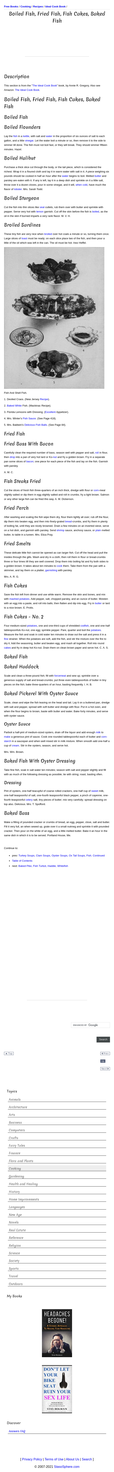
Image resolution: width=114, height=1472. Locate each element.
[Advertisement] (57, 46)
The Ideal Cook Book (45, 85)
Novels (14, 1222)
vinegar (29, 140)
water (49, 136)
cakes (7, 647)
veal (42, 207)
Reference (16, 1238)
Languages (17, 1207)
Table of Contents (22, 860)
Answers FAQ (17, 1431)
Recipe (44, 399)
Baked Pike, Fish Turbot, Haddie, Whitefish (43, 865)
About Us (72, 1459)
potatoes (32, 625)
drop (12, 457)
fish (15, 136)
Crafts (13, 1138)
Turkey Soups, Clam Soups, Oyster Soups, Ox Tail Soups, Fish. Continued (61, 855)
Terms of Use (54, 1459)
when (79, 184)
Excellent (50, 412)
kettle (26, 136)
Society (14, 1261)
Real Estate (17, 1230)
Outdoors (16, 1284)
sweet (94, 790)
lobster (18, 189)
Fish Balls (41, 424)
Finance (14, 1153)
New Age (15, 1215)
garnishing (51, 570)
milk (98, 732)
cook (59, 565)
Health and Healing (23, 1184)
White (18, 405)
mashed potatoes (19, 598)
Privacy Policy (32, 1459)
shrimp (60, 530)
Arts (12, 1115)
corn (96, 490)
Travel (13, 1276)
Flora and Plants (21, 1161)
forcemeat (60, 675)
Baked (10, 405)
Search (87, 1459)
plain (98, 530)
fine (6, 638)
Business (15, 1123)
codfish (84, 625)
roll (97, 452)
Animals (15, 1099)
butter (98, 175)
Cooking (15, 1169)
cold (85, 184)
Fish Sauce (29, 418)
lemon (39, 211)
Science (14, 1253)
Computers (17, 1130)
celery (29, 799)
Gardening (16, 1176)
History (14, 1192)
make (7, 736)
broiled (48, 233)
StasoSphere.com (66, 1466)
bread (68, 521)
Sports (14, 1269)
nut (55, 457)
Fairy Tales (17, 1146)
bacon (29, 461)
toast (24, 238)
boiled (95, 211)
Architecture (18, 1107)
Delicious (29, 424)
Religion (15, 1246)
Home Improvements (24, 1199)
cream (15, 745)
